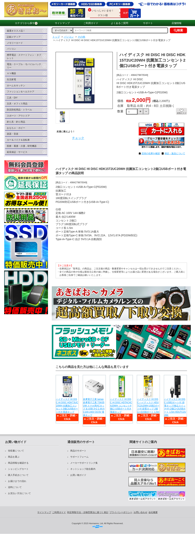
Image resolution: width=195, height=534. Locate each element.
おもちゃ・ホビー (16, 128)
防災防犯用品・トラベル (19, 109)
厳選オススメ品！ (16, 30)
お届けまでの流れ (17, 481)
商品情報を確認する (18, 463)
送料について (15, 487)
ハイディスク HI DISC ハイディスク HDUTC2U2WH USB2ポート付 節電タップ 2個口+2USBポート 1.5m (148, 405)
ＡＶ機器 (11, 73)
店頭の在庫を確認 (150, 153)
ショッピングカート (18, 469)
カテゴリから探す (26, 23)
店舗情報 (176, 23)
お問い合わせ (140, 512)
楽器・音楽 (12, 134)
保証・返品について (175, 153)
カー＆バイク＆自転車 (18, 140)
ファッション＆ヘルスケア (20, 91)
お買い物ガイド (78, 475)
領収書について (16, 450)
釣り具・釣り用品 (16, 122)
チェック (78, 138)
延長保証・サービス (17, 152)
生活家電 (11, 79)
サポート (148, 23)
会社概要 (153, 512)
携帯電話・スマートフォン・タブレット (24, 57)
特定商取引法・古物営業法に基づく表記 (87, 512)
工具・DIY (12, 97)
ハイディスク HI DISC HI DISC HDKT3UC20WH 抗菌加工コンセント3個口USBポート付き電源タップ (67, 405)
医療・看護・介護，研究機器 (22, 146)
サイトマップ (62, 23)
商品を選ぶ (13, 456)
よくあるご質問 (119, 23)
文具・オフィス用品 (17, 103)
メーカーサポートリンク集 (84, 463)
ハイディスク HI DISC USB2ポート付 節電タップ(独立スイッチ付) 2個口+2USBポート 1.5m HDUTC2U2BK (175, 407)
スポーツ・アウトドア (18, 115)
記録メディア (14, 37)
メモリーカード (15, 43)
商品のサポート (78, 450)
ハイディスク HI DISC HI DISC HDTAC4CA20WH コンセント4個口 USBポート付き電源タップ (121, 405)
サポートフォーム (79, 456)
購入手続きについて (18, 475)
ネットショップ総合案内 (82, 469)
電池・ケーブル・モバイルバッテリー (24, 66)
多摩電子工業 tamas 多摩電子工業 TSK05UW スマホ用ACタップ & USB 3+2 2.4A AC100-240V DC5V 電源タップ (94, 407)
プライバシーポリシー (120, 512)
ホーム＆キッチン (16, 85)
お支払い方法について (19, 493)
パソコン (11, 49)
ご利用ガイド (90, 23)
